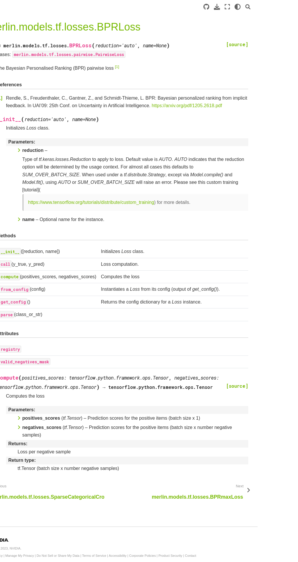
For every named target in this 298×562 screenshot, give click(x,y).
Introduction (15, 74)
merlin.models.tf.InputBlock (33, 430)
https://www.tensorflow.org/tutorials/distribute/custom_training (173, 209)
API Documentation (24, 101)
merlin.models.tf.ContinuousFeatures (34, 462)
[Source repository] (247, 6)
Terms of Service (176, 555)
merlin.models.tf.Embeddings (34, 333)
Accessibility (199, 555)
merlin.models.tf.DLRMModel (33, 146)
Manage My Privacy (101, 555)
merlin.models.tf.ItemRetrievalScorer (33, 204)
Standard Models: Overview (30, 83)
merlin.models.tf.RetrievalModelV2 (32, 220)
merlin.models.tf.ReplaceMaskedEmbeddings (34, 388)
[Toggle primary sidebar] (69, 6)
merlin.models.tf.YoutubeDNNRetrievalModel (33, 317)
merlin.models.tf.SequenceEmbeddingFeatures (34, 510)
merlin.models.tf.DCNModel (33, 114)
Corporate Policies (224, 555)
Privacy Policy (74, 555)
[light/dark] (278, 6)
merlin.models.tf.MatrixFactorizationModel (33, 252)
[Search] (288, 6)
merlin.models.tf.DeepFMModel (32, 130)
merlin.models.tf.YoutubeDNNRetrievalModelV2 (33, 301)
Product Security (252, 555)
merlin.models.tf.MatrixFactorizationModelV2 (33, 236)
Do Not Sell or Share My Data (139, 555)
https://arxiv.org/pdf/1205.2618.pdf (123, 113)
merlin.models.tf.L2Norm (32, 401)
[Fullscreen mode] (268, 6)
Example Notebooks (23, 92)
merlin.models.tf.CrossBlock (34, 552)
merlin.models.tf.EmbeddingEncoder (34, 188)
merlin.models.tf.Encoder (32, 175)
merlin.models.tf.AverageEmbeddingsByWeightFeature (33, 369)
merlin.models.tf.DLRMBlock (33, 527)
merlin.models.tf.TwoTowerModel (34, 285)
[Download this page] (257, 6)
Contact (272, 555)
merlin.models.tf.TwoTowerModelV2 (34, 268)
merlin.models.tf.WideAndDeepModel (33, 162)
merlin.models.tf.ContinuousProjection (34, 494)
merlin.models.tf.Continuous (34, 446)
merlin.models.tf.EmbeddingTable (34, 349)
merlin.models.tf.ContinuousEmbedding (34, 478)
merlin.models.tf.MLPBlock (34, 539)
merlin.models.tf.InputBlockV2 (33, 414)
